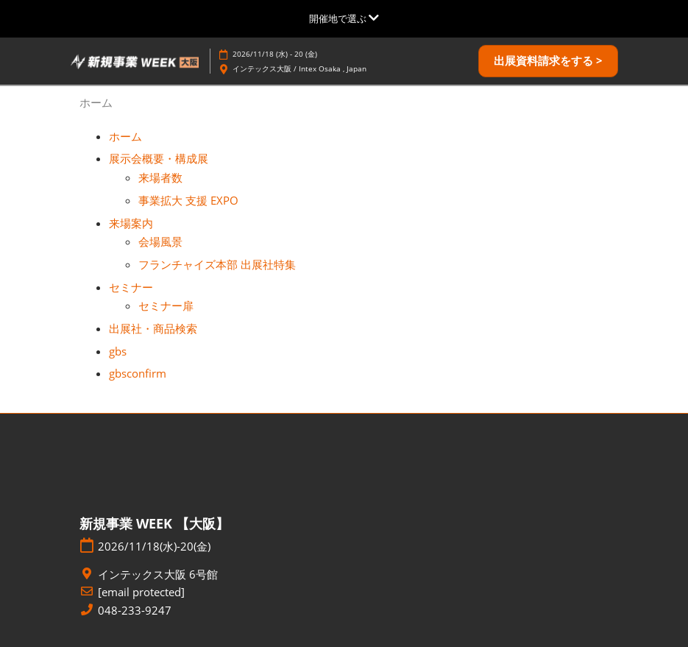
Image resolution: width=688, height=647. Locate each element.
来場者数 (160, 177)
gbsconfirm (137, 373)
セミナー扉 (166, 305)
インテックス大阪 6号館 (158, 574)
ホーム (125, 136)
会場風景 (160, 241)
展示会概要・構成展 (158, 158)
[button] (548, 61)
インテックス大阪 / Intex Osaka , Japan (299, 68)
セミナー (131, 287)
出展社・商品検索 (153, 328)
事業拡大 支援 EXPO (188, 200)
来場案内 (131, 223)
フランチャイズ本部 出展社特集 (217, 264)
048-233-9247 (134, 611)
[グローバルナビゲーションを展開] (344, 18)
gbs (118, 351)
